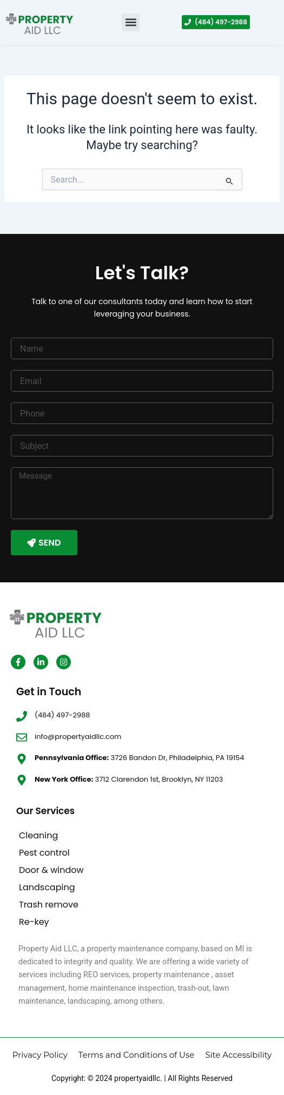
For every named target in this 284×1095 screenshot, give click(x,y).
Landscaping (47, 887)
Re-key (34, 922)
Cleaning (38, 835)
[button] (131, 22)
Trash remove (48, 904)
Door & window (51, 870)
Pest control (44, 853)
